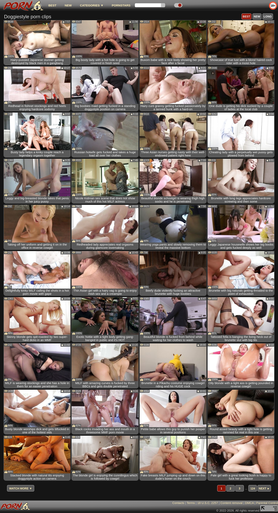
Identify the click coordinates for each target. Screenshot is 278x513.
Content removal (231, 503)
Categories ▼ (91, 5)
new (68, 5)
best (52, 5)
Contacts (178, 503)
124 (252, 488)
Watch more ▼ (20, 488)
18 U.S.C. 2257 (207, 503)
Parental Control (267, 503)
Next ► (264, 488)
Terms (191, 503)
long (268, 16)
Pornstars (121, 5)
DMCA (249, 503)
